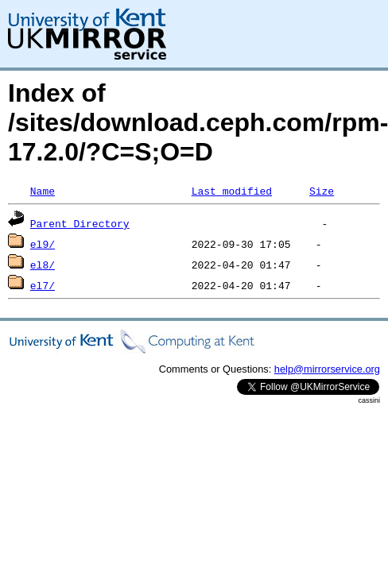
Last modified (232, 191)
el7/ (42, 285)
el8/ (42, 264)
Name (42, 191)
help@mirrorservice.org (327, 369)
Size (321, 191)
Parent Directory (80, 223)
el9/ (42, 244)
